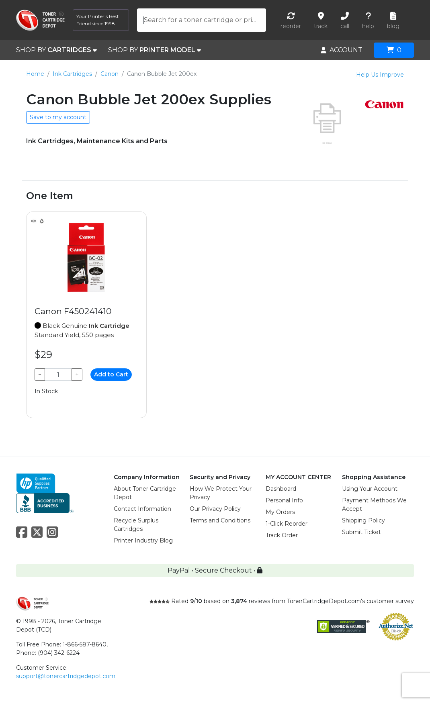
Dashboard (281, 488)
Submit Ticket (361, 532)
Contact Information (142, 508)
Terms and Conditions (220, 520)
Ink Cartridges (72, 73)
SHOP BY (56, 50)
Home (35, 73)
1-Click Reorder (286, 523)
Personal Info (284, 500)
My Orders (280, 512)
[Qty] (58, 374)
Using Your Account (369, 488)
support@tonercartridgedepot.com (65, 676)
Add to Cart (111, 374)
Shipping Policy (363, 520)
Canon (109, 73)
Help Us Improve (380, 74)
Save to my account (58, 117)
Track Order (282, 535)
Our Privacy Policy (215, 508)
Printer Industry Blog (143, 540)
